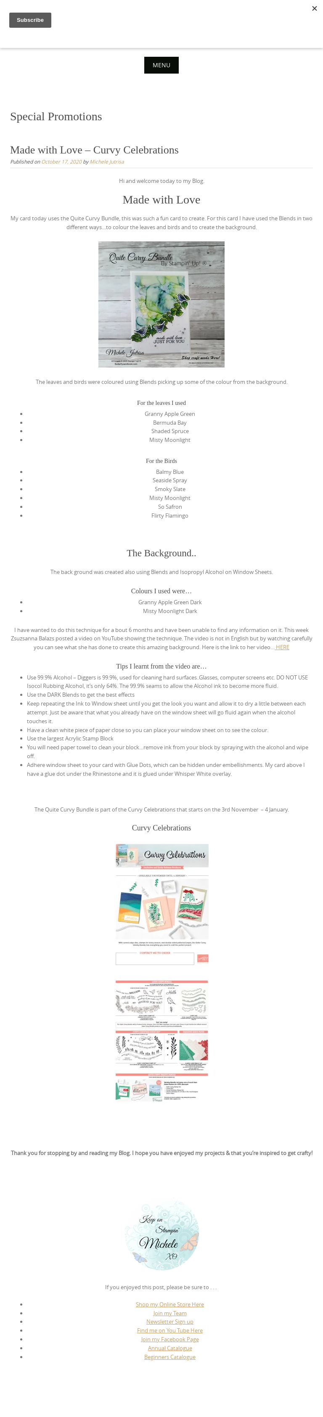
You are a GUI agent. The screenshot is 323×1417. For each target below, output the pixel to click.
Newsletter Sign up (169, 1321)
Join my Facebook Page (170, 1339)
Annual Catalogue (170, 1348)
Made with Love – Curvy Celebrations (94, 150)
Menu (161, 65)
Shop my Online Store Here (170, 1304)
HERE (282, 647)
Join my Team (170, 1313)
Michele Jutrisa (107, 161)
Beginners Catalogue (170, 1357)
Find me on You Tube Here (170, 1330)
